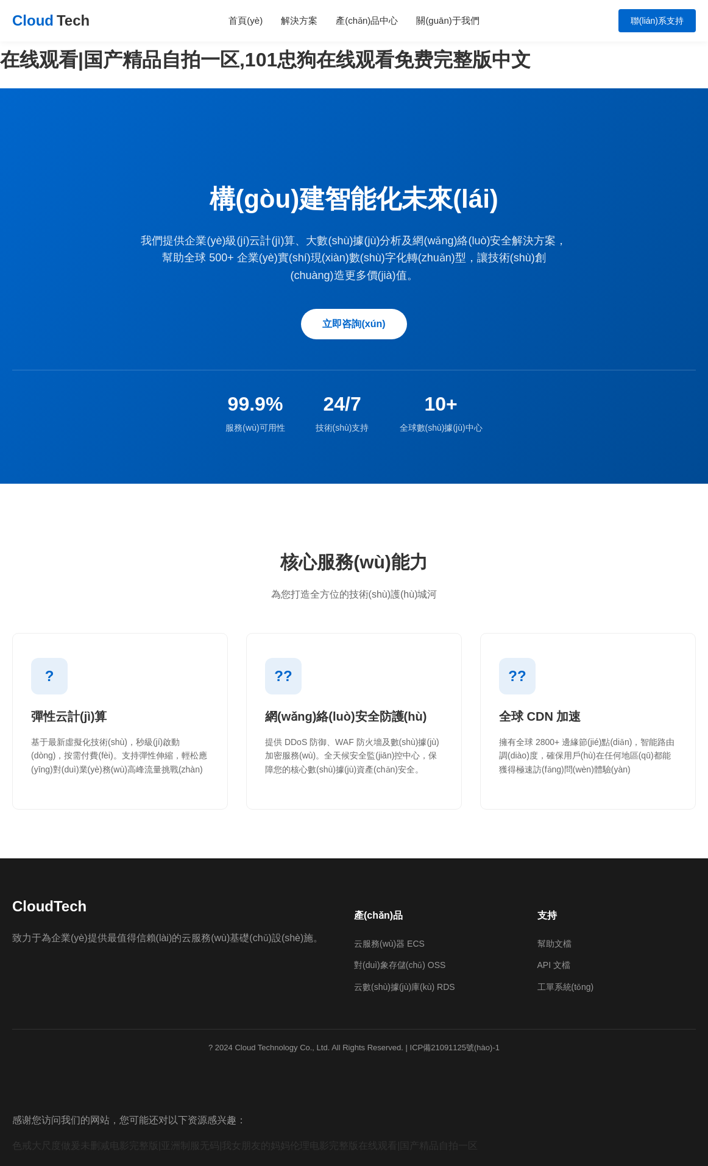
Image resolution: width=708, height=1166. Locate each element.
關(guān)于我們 (447, 20)
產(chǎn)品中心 (367, 20)
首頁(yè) (245, 20)
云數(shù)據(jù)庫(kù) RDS (404, 987)
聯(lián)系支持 (657, 21)
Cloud (51, 20)
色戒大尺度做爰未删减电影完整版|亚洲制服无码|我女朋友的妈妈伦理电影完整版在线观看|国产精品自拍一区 (245, 1145)
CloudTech (49, 906)
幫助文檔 (554, 944)
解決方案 (299, 20)
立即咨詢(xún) (353, 324)
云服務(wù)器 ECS (389, 944)
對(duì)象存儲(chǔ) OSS (399, 965)
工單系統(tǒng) (565, 987)
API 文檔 (553, 965)
